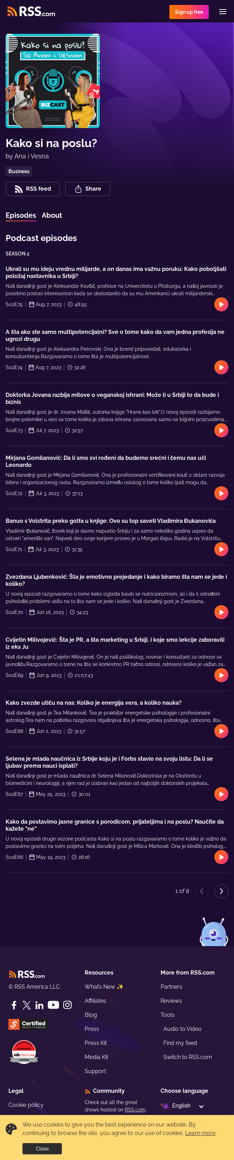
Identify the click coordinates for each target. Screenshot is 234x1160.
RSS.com (135, 1110)
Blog (91, 1015)
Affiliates (95, 1000)
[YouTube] (53, 1005)
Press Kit (96, 1043)
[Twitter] (26, 1005)
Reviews (171, 1000)
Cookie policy (26, 1105)
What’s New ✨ (104, 986)
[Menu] (223, 11)
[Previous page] (202, 891)
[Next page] (221, 891)
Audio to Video (182, 1029)
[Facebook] (14, 1005)
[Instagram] (67, 1005)
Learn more (200, 1133)
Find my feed (180, 1043)
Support (95, 1071)
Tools (168, 1015)
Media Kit (96, 1057)
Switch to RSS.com (187, 1057)
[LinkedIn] (39, 1005)
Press (92, 1029)
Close (42, 1149)
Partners (171, 986)
